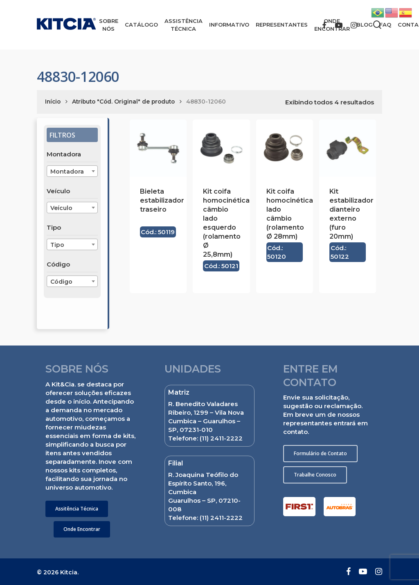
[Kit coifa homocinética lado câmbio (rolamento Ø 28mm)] (284, 148)
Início (53, 101)
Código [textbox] (61, 281)
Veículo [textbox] (61, 208)
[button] (76, 509)
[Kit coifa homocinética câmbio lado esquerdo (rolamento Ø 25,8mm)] (221, 148)
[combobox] (72, 171)
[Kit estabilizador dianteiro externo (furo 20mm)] (347, 148)
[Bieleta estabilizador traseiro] (158, 148)
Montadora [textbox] (67, 171)
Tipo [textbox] (57, 244)
